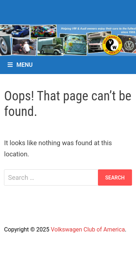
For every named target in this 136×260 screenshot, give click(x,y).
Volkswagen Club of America (88, 229)
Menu (20, 64)
